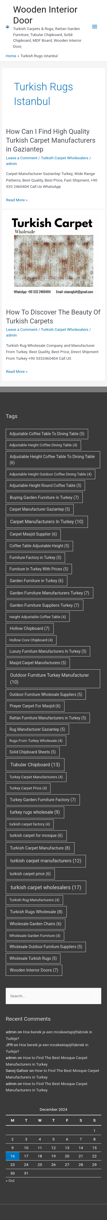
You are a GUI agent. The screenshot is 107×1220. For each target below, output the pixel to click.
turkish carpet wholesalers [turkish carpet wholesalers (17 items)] (46, 887)
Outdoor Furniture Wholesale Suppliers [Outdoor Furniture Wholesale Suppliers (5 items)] (45, 694)
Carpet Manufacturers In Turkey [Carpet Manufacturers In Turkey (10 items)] (46, 521)
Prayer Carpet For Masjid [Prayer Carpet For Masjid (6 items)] (35, 706)
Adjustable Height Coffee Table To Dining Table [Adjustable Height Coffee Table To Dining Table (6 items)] (52, 459)
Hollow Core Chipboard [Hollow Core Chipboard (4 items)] (31, 640)
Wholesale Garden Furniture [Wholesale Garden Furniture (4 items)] (34, 936)
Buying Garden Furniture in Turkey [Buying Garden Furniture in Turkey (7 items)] (44, 497)
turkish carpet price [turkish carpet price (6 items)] (30, 873)
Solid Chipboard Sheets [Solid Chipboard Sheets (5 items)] (32, 752)
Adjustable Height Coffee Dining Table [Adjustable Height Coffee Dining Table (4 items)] (43, 445)
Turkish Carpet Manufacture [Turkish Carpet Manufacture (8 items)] (40, 848)
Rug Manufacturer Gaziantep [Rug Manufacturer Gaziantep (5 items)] (37, 729)
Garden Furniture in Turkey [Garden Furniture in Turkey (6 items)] (36, 580)
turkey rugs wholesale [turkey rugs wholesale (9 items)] (35, 812)
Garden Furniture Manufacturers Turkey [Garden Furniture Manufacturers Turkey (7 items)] (49, 593)
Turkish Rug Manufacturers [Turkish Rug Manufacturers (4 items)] (34, 900)
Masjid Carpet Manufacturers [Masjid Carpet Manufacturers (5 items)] (37, 662)
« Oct (10, 1180)
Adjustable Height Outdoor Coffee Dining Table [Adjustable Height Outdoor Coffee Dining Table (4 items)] (50, 474)
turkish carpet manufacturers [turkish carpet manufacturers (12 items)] (45, 860)
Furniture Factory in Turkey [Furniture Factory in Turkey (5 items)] (35, 557)
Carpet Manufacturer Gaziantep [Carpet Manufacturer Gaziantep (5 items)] (39, 509)
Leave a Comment (21, 158)
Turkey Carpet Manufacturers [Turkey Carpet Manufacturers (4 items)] (36, 777)
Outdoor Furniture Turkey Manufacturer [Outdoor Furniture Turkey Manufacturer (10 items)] (49, 678)
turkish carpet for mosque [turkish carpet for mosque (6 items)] (36, 835)
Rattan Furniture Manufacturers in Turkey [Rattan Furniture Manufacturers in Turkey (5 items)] (47, 718)
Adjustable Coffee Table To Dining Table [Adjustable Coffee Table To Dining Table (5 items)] (46, 433)
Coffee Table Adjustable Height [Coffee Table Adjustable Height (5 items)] (39, 546)
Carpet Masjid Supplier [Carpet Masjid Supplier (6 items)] (33, 534)
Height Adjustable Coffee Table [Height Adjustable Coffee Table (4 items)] (37, 617)
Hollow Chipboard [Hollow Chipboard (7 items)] (29, 628)
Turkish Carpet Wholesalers (64, 158)
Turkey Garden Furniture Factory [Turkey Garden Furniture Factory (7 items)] (43, 799)
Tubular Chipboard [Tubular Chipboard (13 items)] (35, 764)
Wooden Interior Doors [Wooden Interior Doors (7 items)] (34, 970)
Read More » (17, 200)
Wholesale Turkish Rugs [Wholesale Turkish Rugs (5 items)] (33, 958)
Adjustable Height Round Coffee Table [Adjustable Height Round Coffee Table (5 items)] (45, 485)
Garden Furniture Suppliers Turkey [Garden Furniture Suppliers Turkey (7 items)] (44, 605)
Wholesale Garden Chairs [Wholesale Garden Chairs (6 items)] (35, 924)
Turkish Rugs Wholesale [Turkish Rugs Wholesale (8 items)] (36, 911)
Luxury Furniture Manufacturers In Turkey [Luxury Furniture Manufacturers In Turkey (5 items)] (47, 651)
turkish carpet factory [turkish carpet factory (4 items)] (29, 824)
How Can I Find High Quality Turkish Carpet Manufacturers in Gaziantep (51, 140)
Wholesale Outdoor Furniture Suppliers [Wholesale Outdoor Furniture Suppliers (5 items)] (45, 946)
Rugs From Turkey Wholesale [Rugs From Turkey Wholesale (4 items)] (35, 741)
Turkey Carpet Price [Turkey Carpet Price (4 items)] (28, 788)
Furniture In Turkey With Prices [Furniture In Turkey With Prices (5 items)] (38, 569)
